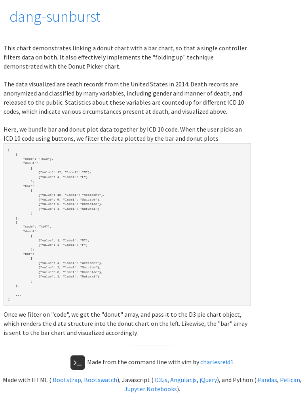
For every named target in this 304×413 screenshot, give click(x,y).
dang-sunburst (55, 16)
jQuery (208, 380)
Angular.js (183, 380)
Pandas (267, 380)
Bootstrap (67, 380)
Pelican (290, 380)
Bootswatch (100, 380)
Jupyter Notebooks (150, 389)
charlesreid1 (217, 362)
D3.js (161, 380)
